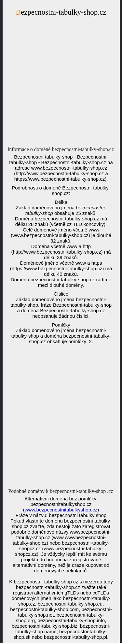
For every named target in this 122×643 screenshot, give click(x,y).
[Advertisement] (61, 83)
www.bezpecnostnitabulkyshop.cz (61, 509)
